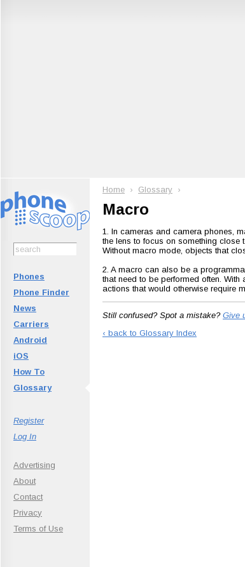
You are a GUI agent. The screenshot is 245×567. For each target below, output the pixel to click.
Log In (24, 436)
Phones (29, 276)
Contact (28, 497)
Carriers (31, 324)
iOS (21, 356)
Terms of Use (38, 528)
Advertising (34, 465)
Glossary (32, 387)
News (24, 308)
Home (113, 189)
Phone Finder (41, 292)
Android (30, 340)
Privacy (27, 512)
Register (28, 420)
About (24, 481)
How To (29, 372)
